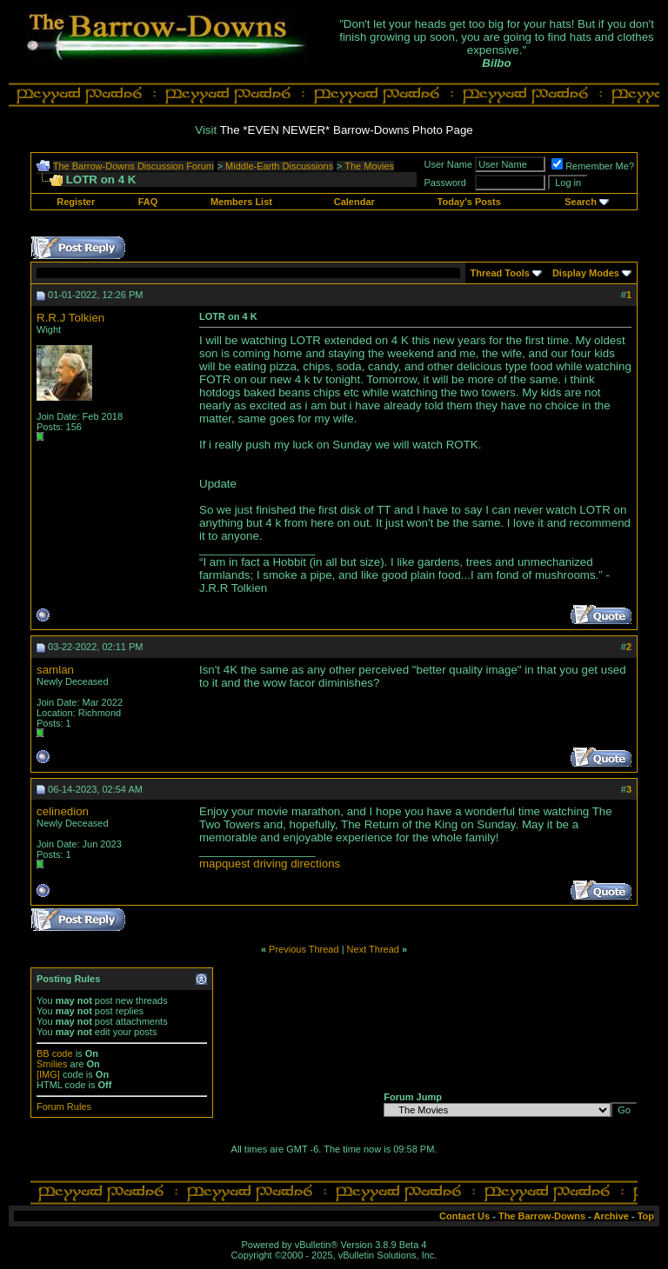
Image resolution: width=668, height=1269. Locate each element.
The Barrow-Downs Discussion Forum (133, 166)
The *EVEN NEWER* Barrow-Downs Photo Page (346, 129)
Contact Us (464, 1216)
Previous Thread (304, 949)
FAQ (148, 201)
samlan (55, 669)
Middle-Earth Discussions (279, 166)
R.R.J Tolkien (70, 317)
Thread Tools (500, 273)
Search (580, 201)
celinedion (63, 811)
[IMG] (48, 1074)
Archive (611, 1216)
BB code (55, 1053)
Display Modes (585, 273)
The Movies (369, 166)
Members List (241, 201)
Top (646, 1216)
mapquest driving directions (269, 863)
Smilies (52, 1064)
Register (76, 201)
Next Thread (373, 949)
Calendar (354, 201)
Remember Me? (592, 166)
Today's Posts (469, 201)
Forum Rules (64, 1106)
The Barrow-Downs (541, 1216)
